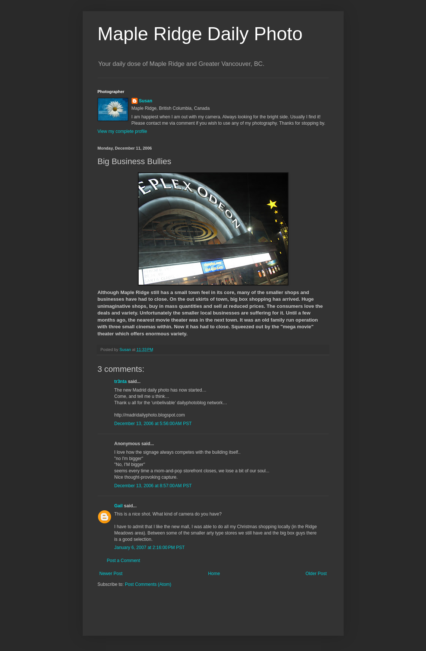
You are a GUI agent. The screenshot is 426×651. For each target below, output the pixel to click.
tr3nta (120, 381)
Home (214, 573)
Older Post (316, 573)
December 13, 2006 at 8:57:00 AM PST (153, 485)
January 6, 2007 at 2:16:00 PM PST (149, 547)
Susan (145, 100)
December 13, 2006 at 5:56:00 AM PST (153, 423)
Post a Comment (123, 560)
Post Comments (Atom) (148, 584)
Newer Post (111, 573)
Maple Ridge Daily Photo (200, 33)
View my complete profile (122, 131)
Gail (118, 505)
